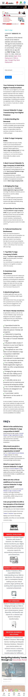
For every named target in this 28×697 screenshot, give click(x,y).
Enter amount (8, 70)
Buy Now (8, 77)
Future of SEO (7, 679)
